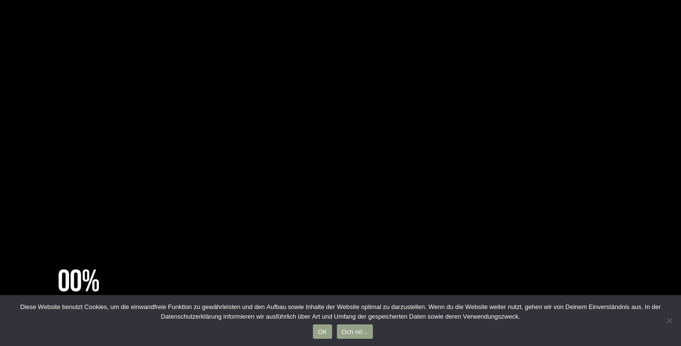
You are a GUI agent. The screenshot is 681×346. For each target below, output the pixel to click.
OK (322, 331)
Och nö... (355, 331)
